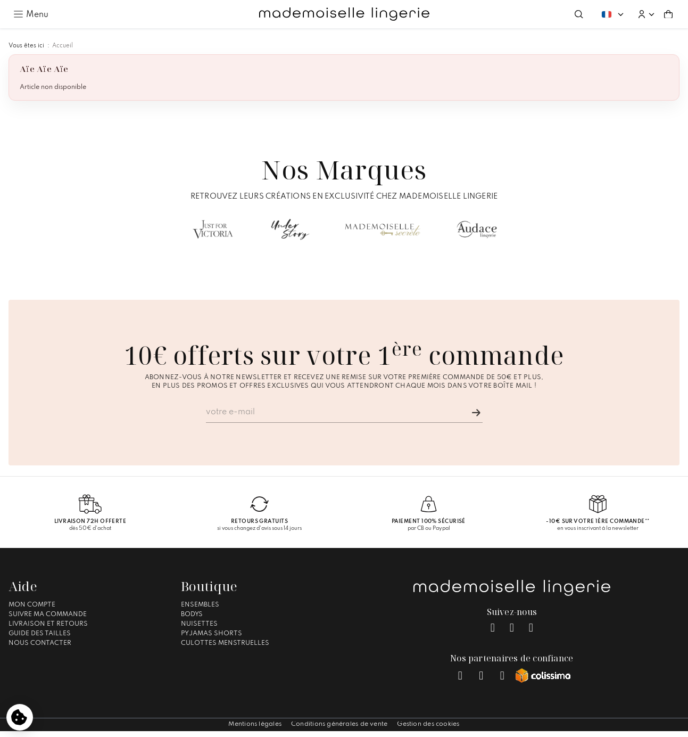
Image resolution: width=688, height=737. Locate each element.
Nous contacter (40, 643)
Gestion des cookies (428, 724)
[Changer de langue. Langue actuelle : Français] (612, 14)
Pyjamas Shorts (211, 633)
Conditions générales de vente (339, 724)
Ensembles (200, 605)
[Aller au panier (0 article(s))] (668, 14)
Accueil (62, 46)
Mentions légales (254, 724)
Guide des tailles (40, 633)
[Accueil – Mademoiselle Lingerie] (344, 14)
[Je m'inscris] (476, 412)
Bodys (192, 614)
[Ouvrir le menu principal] (31, 14)
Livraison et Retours (48, 624)
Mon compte (32, 605)
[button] (646, 14)
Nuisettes (199, 624)
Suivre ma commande (48, 614)
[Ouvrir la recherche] (579, 14)
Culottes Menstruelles (225, 643)
